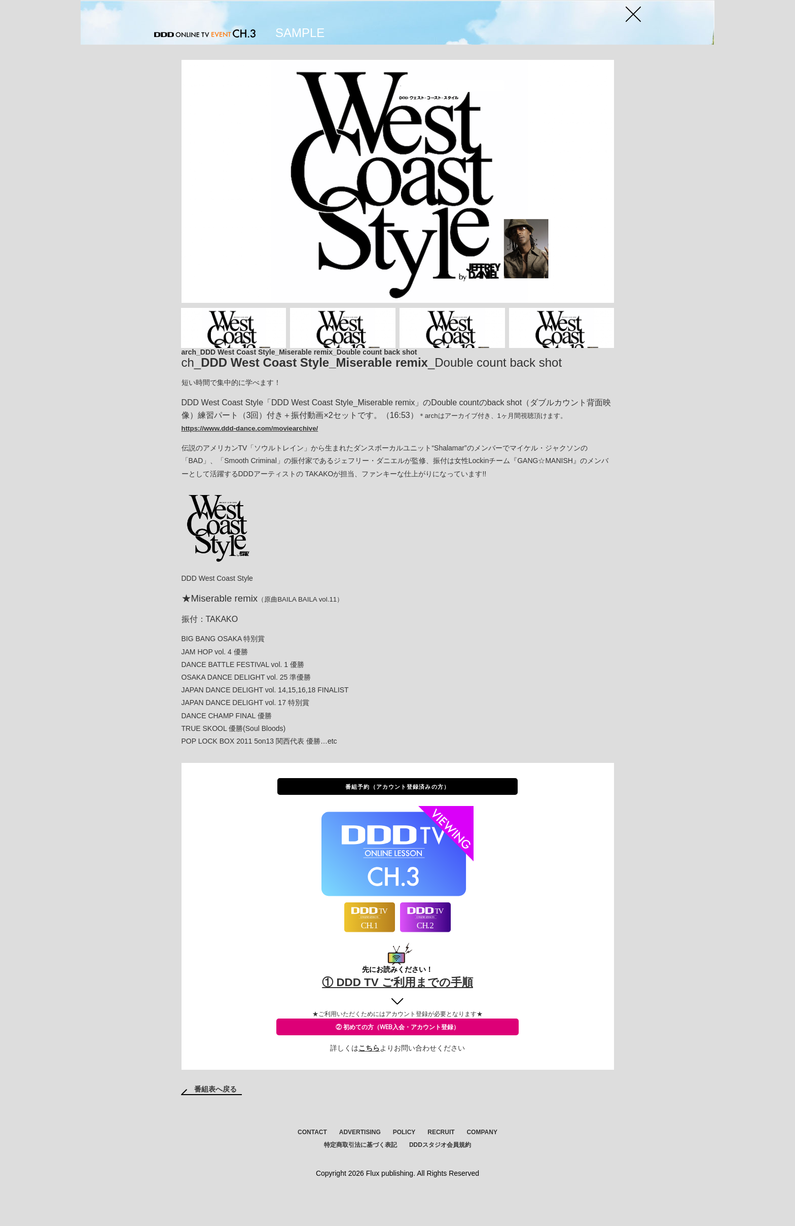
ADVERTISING (360, 1158)
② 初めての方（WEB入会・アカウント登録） (397, 1054)
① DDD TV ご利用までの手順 (398, 1009)
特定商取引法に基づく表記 (360, 1170)
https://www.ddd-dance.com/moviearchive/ (250, 456)
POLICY (404, 1158)
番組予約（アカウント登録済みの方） (397, 814)
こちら (369, 1074)
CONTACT (312, 1158)
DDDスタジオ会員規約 (440, 1170)
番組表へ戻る (215, 1115)
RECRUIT (440, 1158)
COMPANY (481, 1158)
